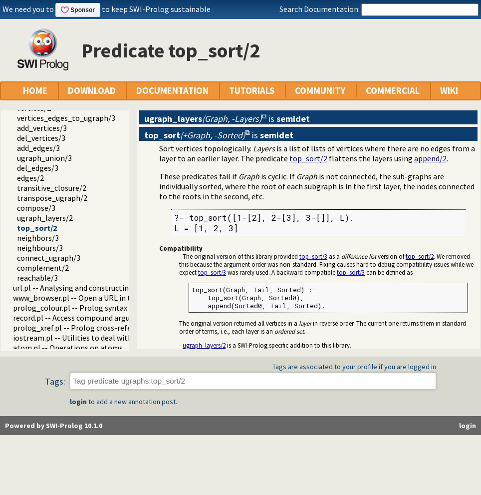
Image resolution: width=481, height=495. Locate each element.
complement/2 (43, 268)
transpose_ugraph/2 (52, 198)
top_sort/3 (313, 256)
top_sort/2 (37, 228)
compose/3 (36, 208)
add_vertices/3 (42, 128)
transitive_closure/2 (51, 188)
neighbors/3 (38, 238)
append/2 (430, 158)
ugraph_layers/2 (45, 218)
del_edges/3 (37, 168)
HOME (35, 90)
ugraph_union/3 (44, 158)
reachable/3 (37, 278)
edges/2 (30, 178)
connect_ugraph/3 (48, 258)
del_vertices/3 (41, 138)
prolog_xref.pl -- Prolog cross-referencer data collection (110, 328)
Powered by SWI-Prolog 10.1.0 (53, 425)
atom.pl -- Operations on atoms (68, 348)
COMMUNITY (320, 90)
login (78, 401)
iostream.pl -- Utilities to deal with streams (87, 338)
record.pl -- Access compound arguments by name (98, 318)
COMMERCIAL (393, 90)
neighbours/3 (40, 248)
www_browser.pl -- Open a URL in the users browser (100, 298)
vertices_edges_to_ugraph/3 (66, 118)
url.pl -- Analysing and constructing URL (81, 288)
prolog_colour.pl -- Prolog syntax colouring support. (102, 308)
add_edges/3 (38, 148)
